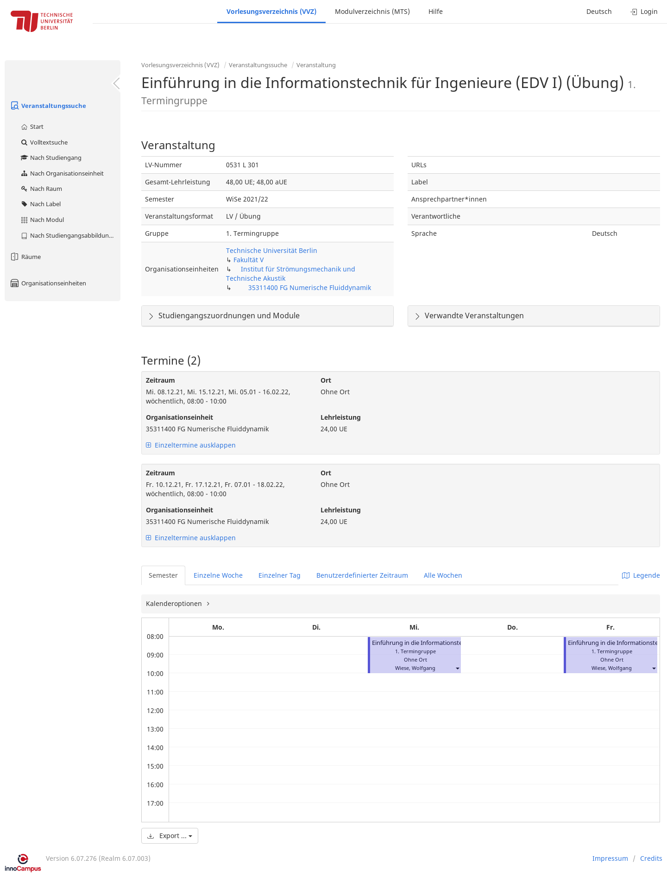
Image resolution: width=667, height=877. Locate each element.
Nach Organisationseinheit (62, 173)
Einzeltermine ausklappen (191, 445)
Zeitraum (160, 380)
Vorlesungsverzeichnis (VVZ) (271, 11)
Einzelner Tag (279, 575)
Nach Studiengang (51, 157)
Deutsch (599, 11)
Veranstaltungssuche (47, 105)
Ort (326, 380)
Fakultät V (248, 259)
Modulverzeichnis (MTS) (372, 11)
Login (644, 11)
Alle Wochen (443, 575)
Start (32, 126)
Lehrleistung (341, 417)
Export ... (169, 835)
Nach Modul (42, 219)
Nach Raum (41, 188)
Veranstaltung (316, 65)
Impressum (610, 858)
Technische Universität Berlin (271, 250)
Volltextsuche (44, 142)
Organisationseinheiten (47, 283)
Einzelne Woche (218, 575)
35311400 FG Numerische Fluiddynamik (309, 287)
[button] (457, 668)
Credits (651, 858)
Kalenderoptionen (175, 603)
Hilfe (435, 11)
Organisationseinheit (179, 417)
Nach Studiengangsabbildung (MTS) (70, 235)
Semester (163, 575)
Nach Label (40, 204)
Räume (25, 256)
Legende (641, 575)
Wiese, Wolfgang (415, 667)
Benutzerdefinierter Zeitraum (362, 575)
